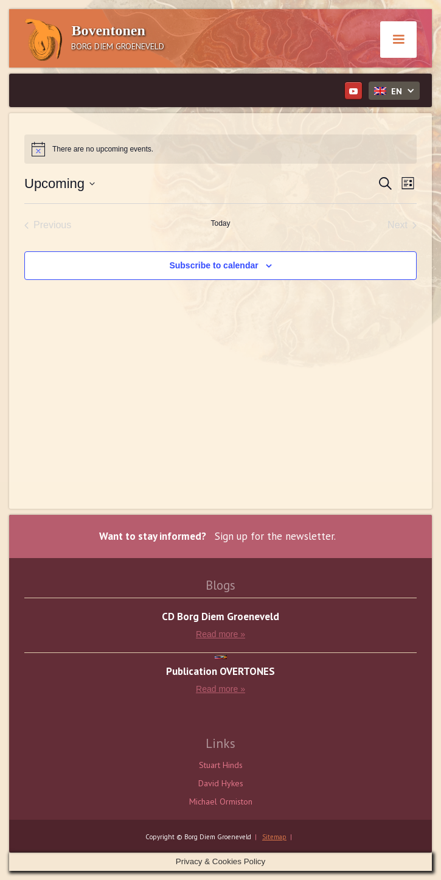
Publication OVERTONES (220, 671)
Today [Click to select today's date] (220, 223)
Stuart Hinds (221, 765)
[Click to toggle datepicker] (59, 183)
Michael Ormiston (220, 801)
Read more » (220, 634)
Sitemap (274, 837)
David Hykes (220, 783)
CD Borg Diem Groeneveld (220, 616)
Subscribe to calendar (213, 265)
